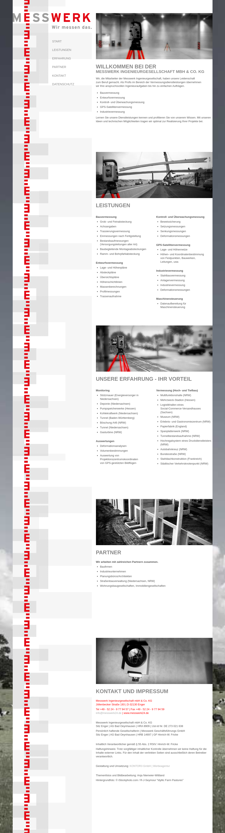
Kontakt (59, 75)
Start (57, 41)
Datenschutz (63, 84)
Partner (59, 67)
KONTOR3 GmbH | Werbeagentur (150, 766)
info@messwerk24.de (109, 713)
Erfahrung (61, 58)
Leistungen (61, 50)
